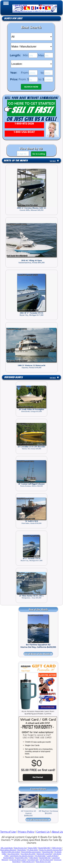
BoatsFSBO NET (44, 848)
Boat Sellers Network (8, 850)
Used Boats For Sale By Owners (21, 856)
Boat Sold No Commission (31, 852)
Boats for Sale (13, 18)
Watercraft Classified (44, 854)
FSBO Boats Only (28, 862)
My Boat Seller (32, 850)
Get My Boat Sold (46, 860)
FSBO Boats (33, 858)
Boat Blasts (21, 850)
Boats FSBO (32, 848)
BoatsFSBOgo (8, 858)
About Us (57, 831)
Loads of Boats (52, 856)
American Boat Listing (17, 860)
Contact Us (43, 831)
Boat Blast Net (47, 852)
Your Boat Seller (13, 854)
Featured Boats (13, 377)
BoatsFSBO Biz (45, 858)
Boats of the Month (16, 160)
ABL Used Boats (7, 848)
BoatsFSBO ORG (21, 858)
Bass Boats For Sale (43, 862)
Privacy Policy (26, 831)
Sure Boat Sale (32, 860)
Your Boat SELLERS (28, 854)
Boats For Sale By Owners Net (50, 850)
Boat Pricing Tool (20, 848)
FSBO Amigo (57, 848)
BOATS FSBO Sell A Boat (11, 852)
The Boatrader (40, 856)
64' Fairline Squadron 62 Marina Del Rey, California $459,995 (38, 645)
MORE (54, 161)
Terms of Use (8, 831)
